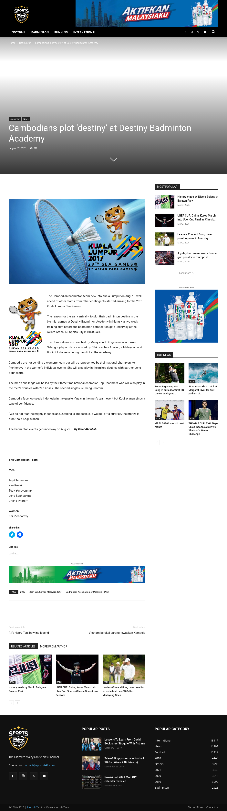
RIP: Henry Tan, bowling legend (29, 633)
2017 (22, 591)
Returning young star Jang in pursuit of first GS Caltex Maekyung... (169, 390)
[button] (213, 32)
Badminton (25, 43)
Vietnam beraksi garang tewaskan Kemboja (117, 633)
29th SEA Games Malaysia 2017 (45, 591)
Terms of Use (195, 807)
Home (12, 43)
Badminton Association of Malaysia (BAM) (87, 591)
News (25, 119)
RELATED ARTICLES (23, 646)
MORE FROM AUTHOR (53, 646)
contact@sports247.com (39, 765)
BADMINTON (40, 32)
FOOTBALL (19, 32)
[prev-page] (11, 702)
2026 (12, 682)
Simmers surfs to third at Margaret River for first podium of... (203, 390)
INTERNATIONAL (84, 32)
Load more (186, 273)
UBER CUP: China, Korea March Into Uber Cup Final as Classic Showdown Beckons (77, 691)
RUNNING (61, 32)
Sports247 (32, 807)
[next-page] (17, 702)
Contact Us (212, 807)
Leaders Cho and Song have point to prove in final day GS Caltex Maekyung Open (123, 691)
